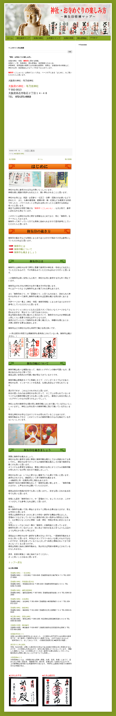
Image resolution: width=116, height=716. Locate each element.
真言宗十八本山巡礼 (17, 644)
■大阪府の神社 (19, 153)
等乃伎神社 (32, 86)
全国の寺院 (68, 38)
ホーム (10, 38)
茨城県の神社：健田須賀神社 (21, 590)
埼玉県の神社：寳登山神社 (20, 616)
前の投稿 (68, 159)
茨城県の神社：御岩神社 (19, 608)
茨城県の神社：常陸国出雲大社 (22, 582)
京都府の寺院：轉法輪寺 (19, 625)
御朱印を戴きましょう (25, 252)
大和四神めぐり (16, 657)
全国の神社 (38, 38)
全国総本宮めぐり (17, 634)
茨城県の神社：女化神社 (19, 599)
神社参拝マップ (23, 38)
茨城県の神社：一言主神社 (20, 573)
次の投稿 (12, 159)
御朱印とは (19, 246)
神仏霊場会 (82, 38)
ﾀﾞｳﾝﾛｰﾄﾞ (94, 38)
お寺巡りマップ (53, 38)
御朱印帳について (23, 249)
